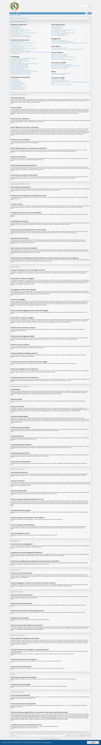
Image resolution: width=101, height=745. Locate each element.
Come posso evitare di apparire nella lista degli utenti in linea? (23, 42)
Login (16, 15)
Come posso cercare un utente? (58, 58)
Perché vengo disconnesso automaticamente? (20, 35)
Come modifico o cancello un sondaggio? (19, 64)
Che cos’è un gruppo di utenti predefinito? (60, 34)
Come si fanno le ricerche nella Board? (59, 54)
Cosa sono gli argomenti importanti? (18, 86)
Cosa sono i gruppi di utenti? (57, 28)
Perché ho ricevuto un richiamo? (17, 68)
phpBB (46, 738)
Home (13, 13)
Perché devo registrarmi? (16, 26)
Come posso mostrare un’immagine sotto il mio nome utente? (23, 48)
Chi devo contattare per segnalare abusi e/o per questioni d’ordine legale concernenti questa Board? (70, 83)
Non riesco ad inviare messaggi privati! (59, 40)
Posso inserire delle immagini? (17, 82)
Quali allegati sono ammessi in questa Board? (60, 73)
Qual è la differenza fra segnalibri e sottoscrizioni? (61, 64)
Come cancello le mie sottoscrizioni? (58, 68)
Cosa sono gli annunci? (15, 85)
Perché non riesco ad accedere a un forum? (20, 66)
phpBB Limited (44, 696)
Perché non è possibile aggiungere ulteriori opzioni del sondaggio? (24, 63)
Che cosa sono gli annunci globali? (18, 84)
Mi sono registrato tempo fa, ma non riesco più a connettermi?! (24, 32)
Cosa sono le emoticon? (16, 81)
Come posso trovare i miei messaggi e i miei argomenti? (63, 59)
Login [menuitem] (89, 13)
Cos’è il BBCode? (14, 79)
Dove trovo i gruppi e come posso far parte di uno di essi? (63, 30)
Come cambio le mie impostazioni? (18, 41)
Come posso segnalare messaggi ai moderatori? (21, 70)
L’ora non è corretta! (15, 44)
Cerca (12, 15)
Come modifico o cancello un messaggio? (19, 59)
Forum (19, 13)
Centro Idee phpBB (67, 705)
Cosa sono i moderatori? (56, 27)
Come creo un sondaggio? (16, 62)
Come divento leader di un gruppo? (58, 31)
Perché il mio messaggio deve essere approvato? (21, 72)
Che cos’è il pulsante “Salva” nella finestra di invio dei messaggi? (24, 71)
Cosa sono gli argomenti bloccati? (18, 88)
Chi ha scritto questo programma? (58, 79)
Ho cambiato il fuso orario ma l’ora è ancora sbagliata (22, 45)
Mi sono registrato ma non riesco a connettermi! (20, 30)
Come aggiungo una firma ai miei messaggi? (20, 61)
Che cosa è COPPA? (15, 27)
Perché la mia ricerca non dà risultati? (59, 55)
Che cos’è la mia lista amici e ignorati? (59, 48)
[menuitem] (86, 13)
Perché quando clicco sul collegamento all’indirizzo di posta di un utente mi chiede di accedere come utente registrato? (30, 53)
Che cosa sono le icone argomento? (18, 89)
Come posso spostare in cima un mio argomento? (21, 74)
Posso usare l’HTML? (15, 80)
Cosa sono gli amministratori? (57, 26)
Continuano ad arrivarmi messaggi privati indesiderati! (62, 41)
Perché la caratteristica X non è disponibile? (60, 80)
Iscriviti (20, 15)
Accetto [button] (93, 742)
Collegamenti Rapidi (10, 13)
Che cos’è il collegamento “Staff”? (58, 35)
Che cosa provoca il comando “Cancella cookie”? (21, 36)
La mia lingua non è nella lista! (17, 46)
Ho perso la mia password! (16, 34)
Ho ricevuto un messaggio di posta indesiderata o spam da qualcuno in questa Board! (69, 42)
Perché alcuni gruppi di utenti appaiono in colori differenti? (63, 32)
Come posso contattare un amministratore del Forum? (62, 84)
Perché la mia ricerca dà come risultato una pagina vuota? (63, 56)
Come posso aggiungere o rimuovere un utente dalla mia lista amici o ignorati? (67, 49)
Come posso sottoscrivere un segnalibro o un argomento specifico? (65, 65)
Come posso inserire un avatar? (17, 49)
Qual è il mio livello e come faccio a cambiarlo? (20, 50)
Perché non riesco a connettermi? (18, 31)
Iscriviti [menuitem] (91, 13)
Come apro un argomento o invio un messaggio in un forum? (23, 58)
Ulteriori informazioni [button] (46, 742)
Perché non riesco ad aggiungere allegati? (19, 67)
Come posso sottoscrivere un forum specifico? (60, 66)
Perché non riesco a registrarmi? (17, 28)
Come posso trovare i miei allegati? (58, 74)
